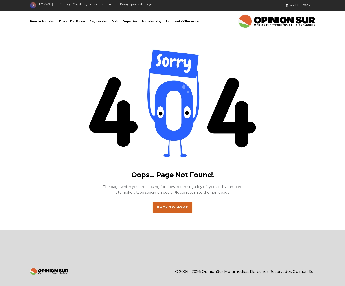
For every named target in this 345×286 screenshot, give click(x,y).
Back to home (172, 207)
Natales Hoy (151, 21)
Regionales (98, 21)
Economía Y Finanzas (183, 21)
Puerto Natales (42, 21)
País (115, 21)
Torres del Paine (72, 21)
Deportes (130, 21)
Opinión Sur (304, 271)
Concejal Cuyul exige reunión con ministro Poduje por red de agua (106, 4)
